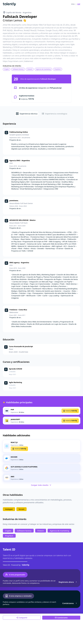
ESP (78, 4)
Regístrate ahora (68, 582)
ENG (73, 4)
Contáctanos (69, 603)
